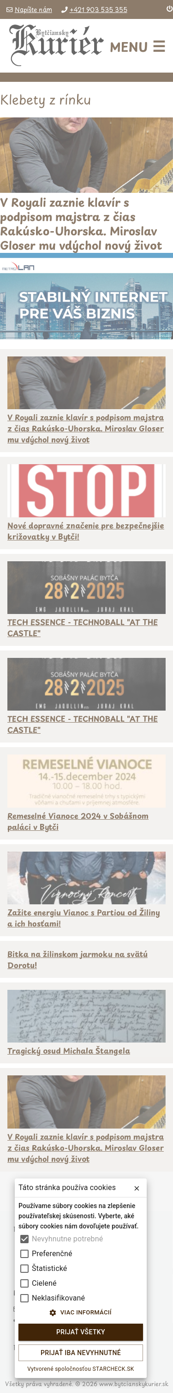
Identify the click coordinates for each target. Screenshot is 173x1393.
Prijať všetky (80, 1332)
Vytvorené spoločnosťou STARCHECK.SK (80, 1369)
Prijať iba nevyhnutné (81, 1353)
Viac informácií (80, 1313)
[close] (137, 1188)
